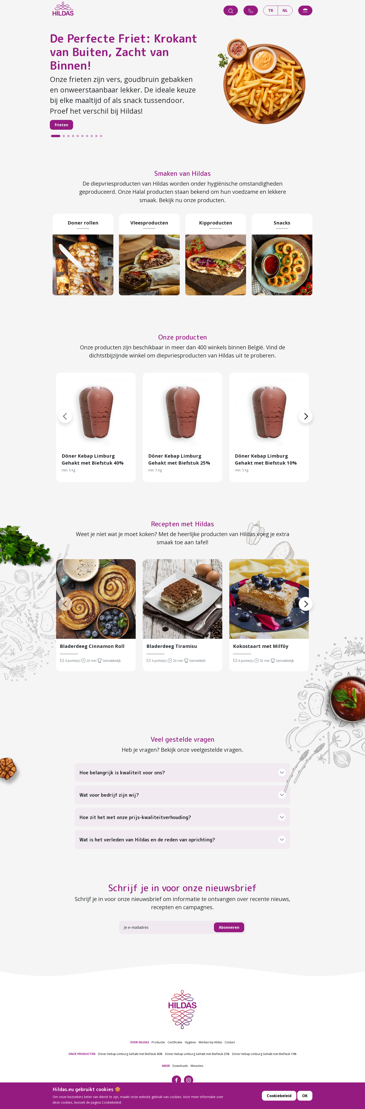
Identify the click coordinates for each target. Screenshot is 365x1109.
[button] (58, 411)
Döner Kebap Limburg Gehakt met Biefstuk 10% (264, 1054)
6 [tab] (83, 137)
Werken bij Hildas (210, 1042)
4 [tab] (74, 137)
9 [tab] (97, 137)
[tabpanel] (182, 83)
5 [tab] (79, 137)
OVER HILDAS (139, 1042)
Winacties (196, 1066)
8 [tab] (93, 137)
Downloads (180, 1066)
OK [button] (305, 1095)
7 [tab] (88, 137)
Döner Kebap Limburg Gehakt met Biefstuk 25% (197, 1054)
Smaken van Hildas (182, 172)
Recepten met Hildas (182, 523)
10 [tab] (102, 137)
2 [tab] (65, 137)
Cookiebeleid (279, 1095)
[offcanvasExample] (305, 10)
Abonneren (229, 927)
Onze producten (183, 336)
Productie (158, 1042)
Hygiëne (190, 1042)
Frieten (61, 124)
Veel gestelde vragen (182, 738)
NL (285, 10)
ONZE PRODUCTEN (81, 1054)
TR (270, 10)
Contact (230, 1042)
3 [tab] (69, 137)
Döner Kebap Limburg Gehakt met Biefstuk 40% (130, 1054)
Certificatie (175, 1042)
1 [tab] (53, 137)
